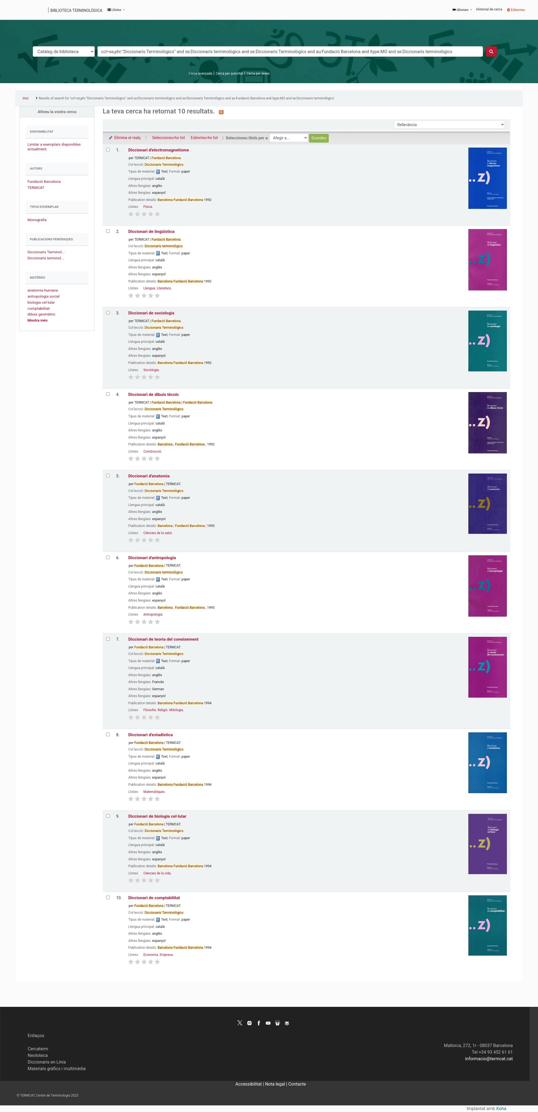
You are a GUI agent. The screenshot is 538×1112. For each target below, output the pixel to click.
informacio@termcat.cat (489, 1058)
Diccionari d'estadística (150, 734)
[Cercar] (491, 51)
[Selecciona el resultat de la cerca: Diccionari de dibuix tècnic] (108, 394)
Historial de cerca (489, 9)
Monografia (37, 219)
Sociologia (151, 370)
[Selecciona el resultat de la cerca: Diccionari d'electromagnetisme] (108, 149)
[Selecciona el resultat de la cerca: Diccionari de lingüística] (108, 231)
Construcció (152, 451)
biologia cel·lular (41, 302)
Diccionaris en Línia (47, 1062)
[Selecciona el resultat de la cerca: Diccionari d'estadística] (108, 734)
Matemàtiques (154, 792)
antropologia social (43, 296)
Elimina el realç (124, 137)
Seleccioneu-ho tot (168, 137)
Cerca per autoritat (229, 73)
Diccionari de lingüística (151, 231)
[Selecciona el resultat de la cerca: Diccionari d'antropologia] (108, 557)
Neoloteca (38, 1055)
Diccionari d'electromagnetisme (158, 150)
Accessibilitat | (250, 1084)
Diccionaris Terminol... (46, 252)
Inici (26, 98)
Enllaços (36, 1035)
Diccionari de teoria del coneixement (163, 639)
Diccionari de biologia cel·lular (157, 816)
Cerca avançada (200, 73)
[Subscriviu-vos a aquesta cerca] (221, 112)
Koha (501, 1108)
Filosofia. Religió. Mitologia (163, 710)
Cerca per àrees (258, 73)
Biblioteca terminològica (76, 10)
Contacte (297, 1084)
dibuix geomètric (41, 314)
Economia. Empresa (158, 955)
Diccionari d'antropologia (152, 557)
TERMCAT (36, 187)
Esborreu (516, 10)
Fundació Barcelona (44, 181)
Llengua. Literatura (157, 288)
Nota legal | (276, 1084)
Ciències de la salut (157, 533)
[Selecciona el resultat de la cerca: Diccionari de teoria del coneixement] (108, 639)
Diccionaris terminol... (46, 258)
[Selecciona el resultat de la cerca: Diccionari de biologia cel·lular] (108, 816)
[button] (116, 10)
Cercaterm (38, 1048)
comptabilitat (39, 308)
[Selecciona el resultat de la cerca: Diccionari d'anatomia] (108, 475)
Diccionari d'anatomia (149, 476)
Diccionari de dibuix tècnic (153, 394)
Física (147, 207)
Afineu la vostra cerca (57, 112)
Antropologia (152, 614)
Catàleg (21, 9)
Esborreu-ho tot (204, 137)
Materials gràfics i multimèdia (57, 1068)
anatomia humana (43, 290)
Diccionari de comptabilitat (154, 897)
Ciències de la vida (157, 873)
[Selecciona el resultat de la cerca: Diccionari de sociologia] (108, 312)
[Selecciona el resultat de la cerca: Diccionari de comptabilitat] (108, 897)
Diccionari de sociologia (151, 313)
